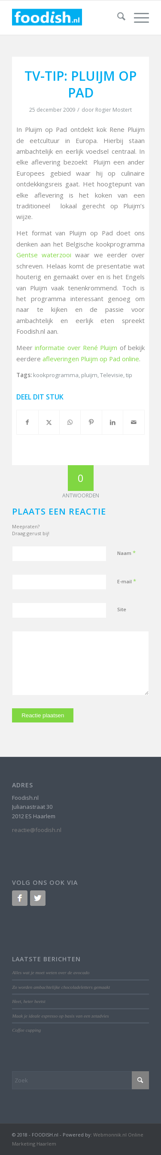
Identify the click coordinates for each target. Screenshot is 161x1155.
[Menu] (137, 17)
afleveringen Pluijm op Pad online (91, 358)
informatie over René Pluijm (76, 347)
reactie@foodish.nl (36, 830)
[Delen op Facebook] (27, 422)
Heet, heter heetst (29, 1001)
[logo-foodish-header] (67, 17)
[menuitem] (117, 17)
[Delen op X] (49, 422)
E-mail (126, 581)
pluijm (89, 375)
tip (129, 375)
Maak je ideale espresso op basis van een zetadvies (60, 1015)
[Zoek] (117, 17)
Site (121, 609)
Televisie (111, 375)
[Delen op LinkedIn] (112, 422)
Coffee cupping (26, 1030)
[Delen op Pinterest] (91, 422)
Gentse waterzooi (43, 254)
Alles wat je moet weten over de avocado (50, 972)
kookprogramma (56, 375)
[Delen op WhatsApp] (70, 422)
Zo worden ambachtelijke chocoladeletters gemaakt (61, 987)
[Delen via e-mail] (133, 422)
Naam (126, 553)
